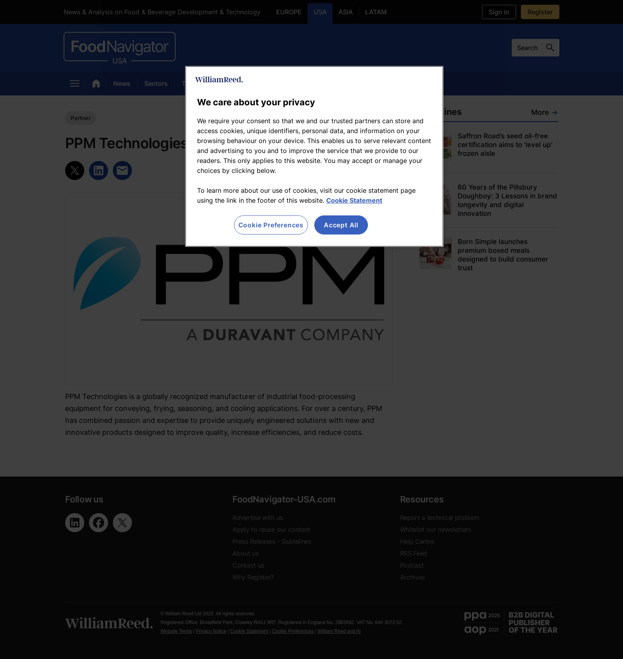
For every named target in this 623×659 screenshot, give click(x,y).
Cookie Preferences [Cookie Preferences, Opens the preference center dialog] (271, 225)
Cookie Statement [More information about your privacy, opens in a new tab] (354, 200)
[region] (314, 156)
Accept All (341, 225)
